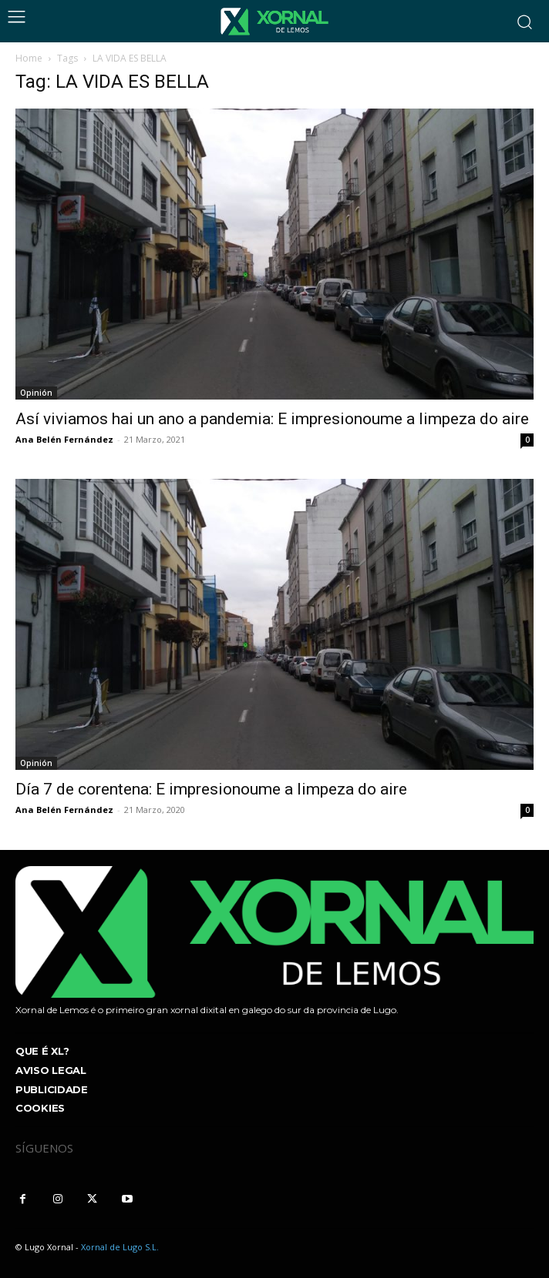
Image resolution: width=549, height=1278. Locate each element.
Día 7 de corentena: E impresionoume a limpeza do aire (211, 789)
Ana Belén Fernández (64, 439)
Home (28, 58)
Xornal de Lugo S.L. (120, 1247)
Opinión (36, 392)
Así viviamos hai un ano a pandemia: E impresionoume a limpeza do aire (272, 419)
